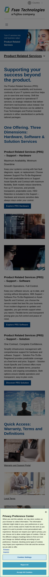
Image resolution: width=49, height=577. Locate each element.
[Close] (46, 514)
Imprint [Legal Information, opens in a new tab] (6, 554)
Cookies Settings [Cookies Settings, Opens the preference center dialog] (25, 560)
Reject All (24, 567)
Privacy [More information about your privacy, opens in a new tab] (6, 552)
